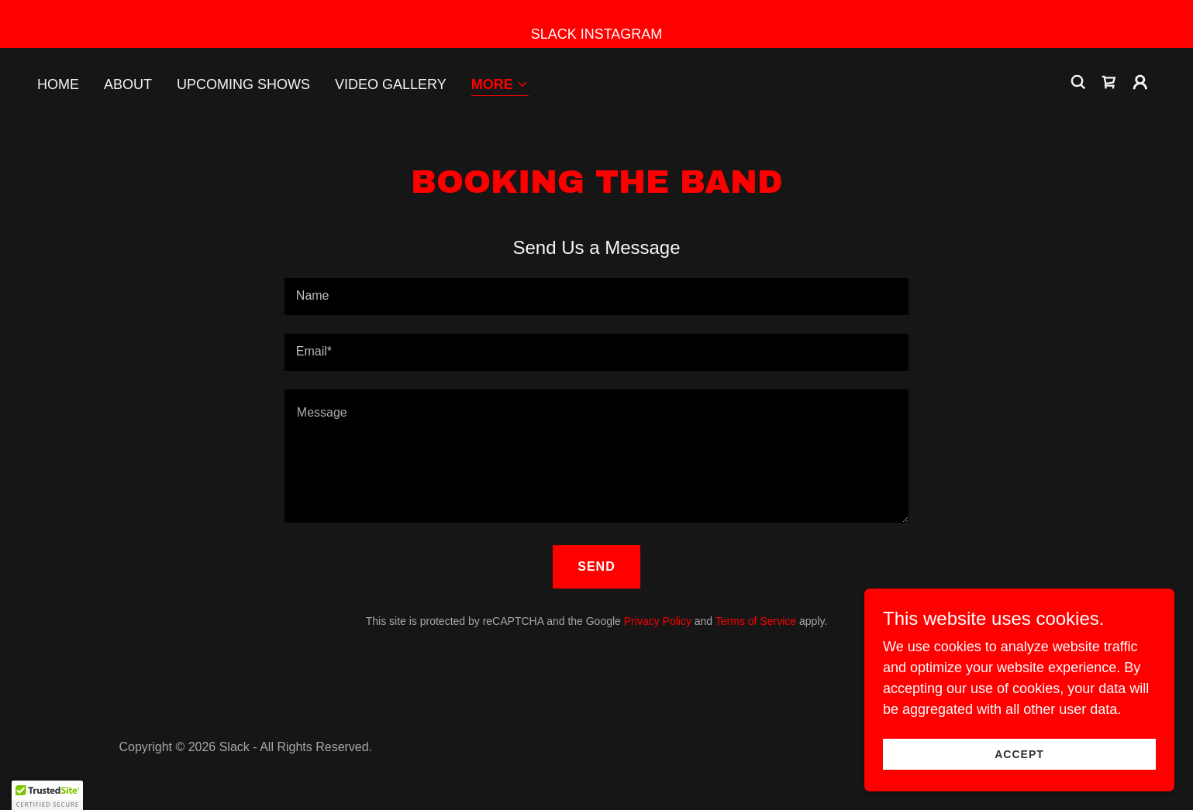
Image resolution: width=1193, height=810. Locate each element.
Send (596, 566)
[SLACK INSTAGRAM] (596, 24)
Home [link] (58, 84)
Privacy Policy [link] (657, 621)
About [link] (128, 84)
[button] (500, 85)
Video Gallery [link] (391, 84)
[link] (1109, 82)
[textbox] (596, 296)
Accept (1019, 754)
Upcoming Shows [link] (243, 84)
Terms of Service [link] (755, 621)
